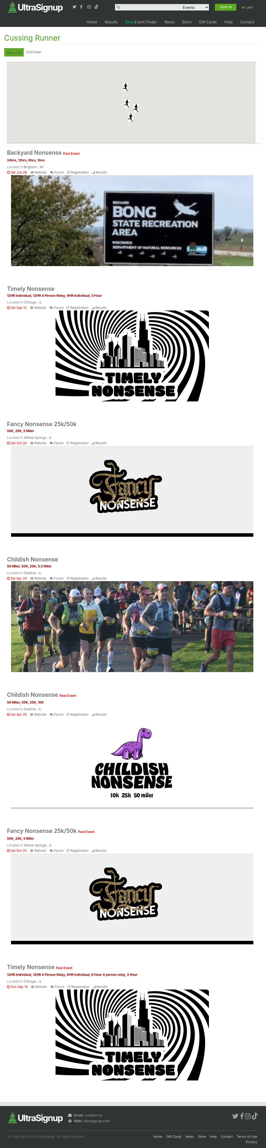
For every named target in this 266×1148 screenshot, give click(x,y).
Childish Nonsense (32, 559)
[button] (125, 87)
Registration (80, 172)
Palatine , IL (32, 573)
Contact (247, 22)
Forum (59, 172)
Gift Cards (208, 22)
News (169, 22)
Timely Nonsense (30, 288)
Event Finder (141, 22)
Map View (14, 53)
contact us (93, 1115)
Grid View (33, 52)
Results (111, 22)
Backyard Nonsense (43, 152)
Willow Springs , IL (38, 438)
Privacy (251, 1142)
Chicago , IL (33, 302)
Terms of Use (247, 1137)
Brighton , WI (34, 167)
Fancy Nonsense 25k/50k (42, 424)
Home (92, 22)
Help (228, 22)
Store (186, 22)
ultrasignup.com (96, 1121)
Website (40, 172)
